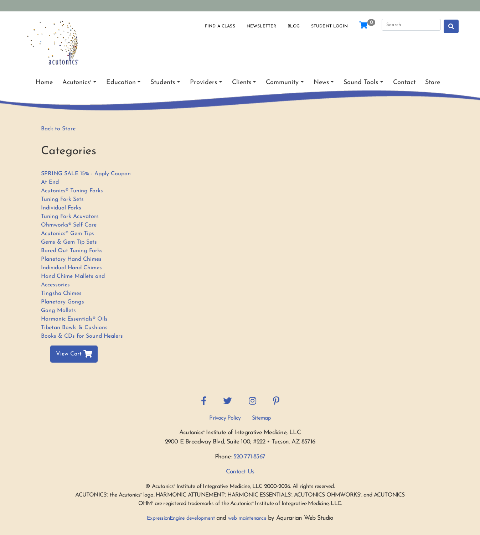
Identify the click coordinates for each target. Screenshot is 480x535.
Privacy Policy (225, 418)
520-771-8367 (249, 457)
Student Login (329, 26)
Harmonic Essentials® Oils (74, 319)
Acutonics (76, 82)
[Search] (411, 25)
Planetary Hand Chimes (71, 259)
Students (162, 82)
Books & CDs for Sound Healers (82, 336)
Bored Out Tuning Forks (72, 251)
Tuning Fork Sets (62, 199)
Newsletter (262, 26)
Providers (203, 82)
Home (44, 82)
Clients (241, 82)
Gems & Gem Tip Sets (69, 242)
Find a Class (220, 26)
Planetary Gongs (62, 302)
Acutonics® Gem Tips (67, 234)
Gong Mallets (58, 310)
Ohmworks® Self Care (69, 225)
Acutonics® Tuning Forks (72, 191)
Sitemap (261, 418)
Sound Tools (361, 82)
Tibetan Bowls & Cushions (74, 328)
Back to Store (58, 129)
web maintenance (247, 518)
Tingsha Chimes (61, 293)
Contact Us (240, 472)
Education (121, 82)
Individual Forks (61, 208)
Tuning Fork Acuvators (70, 216)
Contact (404, 82)
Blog (294, 26)
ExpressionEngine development (181, 518)
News (321, 82)
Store (432, 82)
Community (282, 82)
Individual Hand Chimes (71, 268)
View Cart (74, 354)
